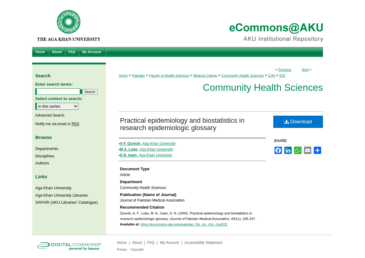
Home (123, 75)
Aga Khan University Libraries (61, 195)
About (137, 243)
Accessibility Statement (203, 243)
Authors (42, 163)
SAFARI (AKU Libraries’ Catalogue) (66, 202)
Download (298, 121)
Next (305, 69)
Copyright (137, 249)
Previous (284, 69)
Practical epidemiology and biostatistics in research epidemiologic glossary (182, 124)
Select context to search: (59, 98)
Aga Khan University (53, 188)
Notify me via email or (57, 124)
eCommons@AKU (219, 23)
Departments (46, 148)
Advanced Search (49, 115)
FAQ (151, 243)
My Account (169, 243)
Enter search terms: (54, 84)
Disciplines (44, 156)
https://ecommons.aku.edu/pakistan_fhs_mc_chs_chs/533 (183, 224)
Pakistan (138, 75)
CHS (271, 75)
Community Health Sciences (242, 75)
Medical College (205, 75)
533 (282, 75)
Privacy (122, 249)
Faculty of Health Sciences (169, 75)
